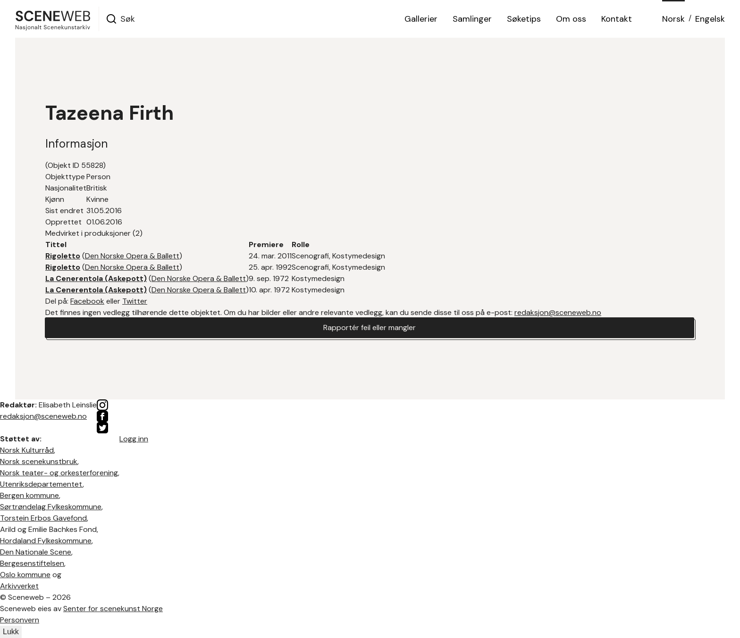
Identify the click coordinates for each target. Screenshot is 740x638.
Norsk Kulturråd (27, 450)
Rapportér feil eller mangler (369, 327)
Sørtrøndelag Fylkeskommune (50, 507)
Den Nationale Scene (35, 552)
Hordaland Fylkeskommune (46, 541)
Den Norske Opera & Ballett (132, 256)
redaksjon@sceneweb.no (557, 312)
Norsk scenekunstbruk (38, 461)
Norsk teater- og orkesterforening (59, 473)
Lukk (11, 632)
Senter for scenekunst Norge (113, 608)
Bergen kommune (29, 495)
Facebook (87, 301)
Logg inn (133, 439)
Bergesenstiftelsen (32, 563)
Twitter (134, 301)
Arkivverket (19, 586)
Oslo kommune (25, 575)
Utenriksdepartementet (41, 484)
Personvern (19, 620)
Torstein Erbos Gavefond (43, 518)
